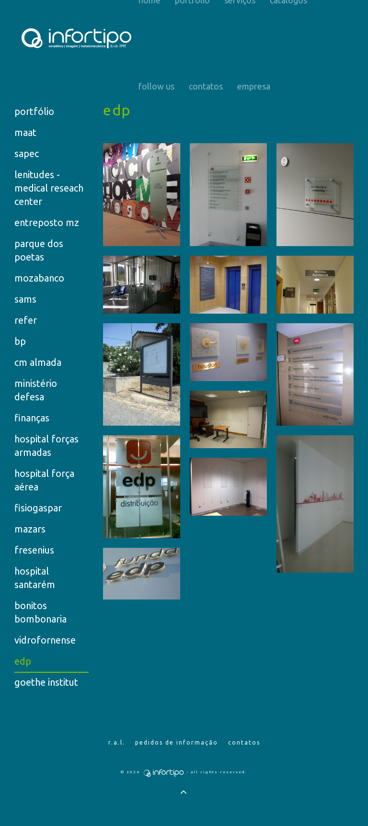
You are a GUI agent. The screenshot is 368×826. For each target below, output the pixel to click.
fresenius (34, 549)
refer (25, 320)
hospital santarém (34, 578)
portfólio (34, 111)
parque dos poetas (38, 250)
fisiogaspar (38, 507)
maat (25, 132)
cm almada (37, 362)
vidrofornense (45, 639)
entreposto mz (46, 222)
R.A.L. (116, 742)
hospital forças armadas (46, 445)
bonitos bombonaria (40, 612)
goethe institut (46, 682)
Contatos (206, 86)
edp (22, 661)
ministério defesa (35, 390)
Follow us (156, 86)
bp (20, 341)
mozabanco (39, 277)
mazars (30, 528)
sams (25, 299)
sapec (26, 153)
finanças (31, 417)
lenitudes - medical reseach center (48, 188)
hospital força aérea (44, 480)
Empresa (253, 86)
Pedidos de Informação (176, 742)
